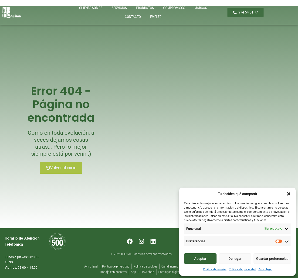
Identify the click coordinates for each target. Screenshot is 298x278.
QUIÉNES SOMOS (90, 8)
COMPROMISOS (174, 8)
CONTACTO (133, 17)
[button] (288, 194)
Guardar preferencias (272, 259)
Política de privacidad (242, 269)
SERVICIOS (119, 8)
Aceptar (200, 259)
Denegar (234, 259)
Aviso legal (265, 269)
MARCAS (200, 8)
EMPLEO (156, 17)
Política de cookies (215, 269)
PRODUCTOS (145, 8)
